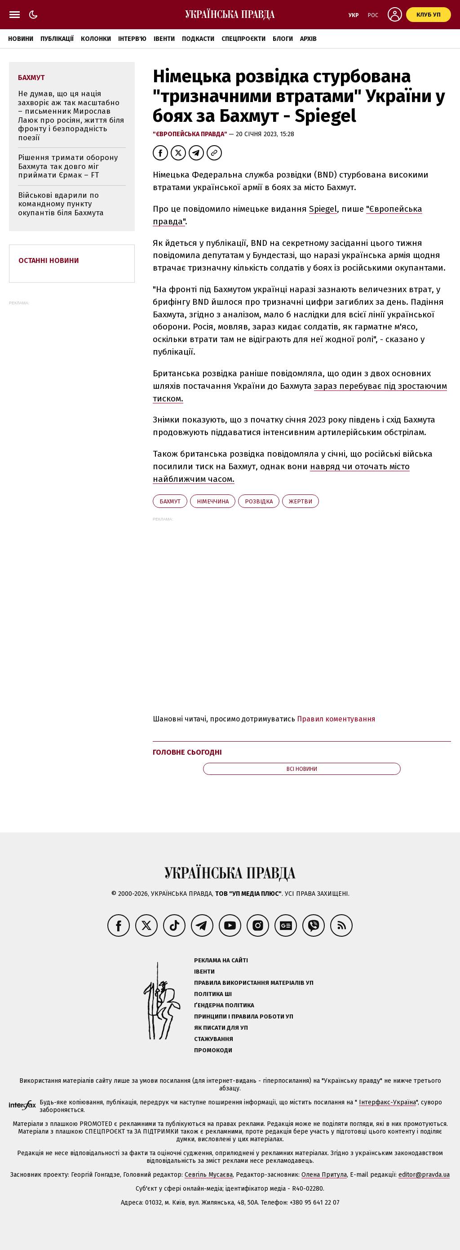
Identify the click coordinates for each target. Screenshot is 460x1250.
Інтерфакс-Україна (387, 1102)
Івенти (164, 39)
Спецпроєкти (243, 39)
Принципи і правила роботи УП (243, 1016)
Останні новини (48, 260)
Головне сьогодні (187, 752)
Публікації (57, 39)
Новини (20, 39)
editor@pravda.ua (424, 1175)
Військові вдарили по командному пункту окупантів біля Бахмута (61, 204)
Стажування (213, 1039)
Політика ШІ (213, 994)
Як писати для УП (221, 1027)
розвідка (259, 501)
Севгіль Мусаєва (209, 1175)
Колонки (96, 39)
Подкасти (198, 39)
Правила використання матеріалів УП (254, 982)
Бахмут (170, 501)
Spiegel (323, 209)
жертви (300, 501)
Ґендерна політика (224, 1005)
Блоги (283, 39)
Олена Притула (324, 1175)
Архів (308, 39)
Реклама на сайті (221, 960)
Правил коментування (336, 719)
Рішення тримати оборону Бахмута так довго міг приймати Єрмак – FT (68, 166)
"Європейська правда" (191, 134)
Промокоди (213, 1050)
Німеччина (213, 501)
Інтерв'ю (132, 39)
